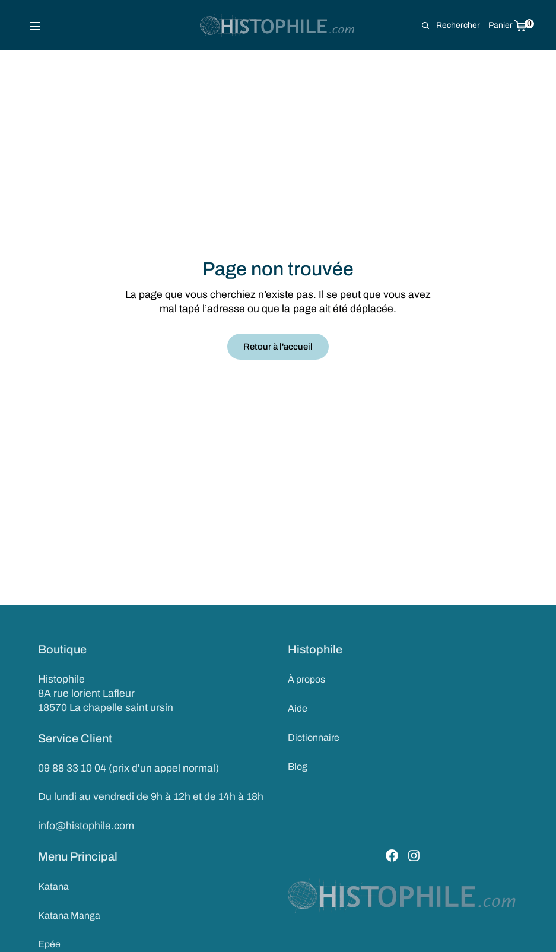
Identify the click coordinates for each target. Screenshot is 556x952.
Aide (297, 708)
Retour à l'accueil (278, 346)
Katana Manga (69, 915)
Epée (49, 944)
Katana (53, 886)
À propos (306, 679)
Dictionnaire (313, 737)
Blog (297, 766)
